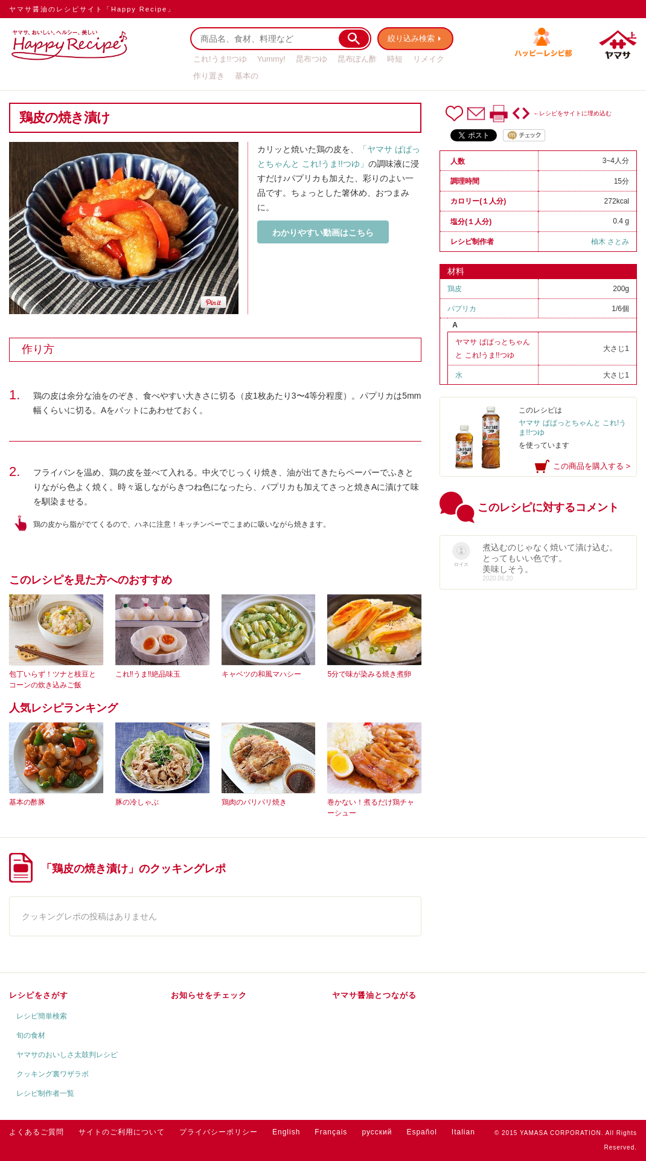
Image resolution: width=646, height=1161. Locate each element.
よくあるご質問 (36, 1132)
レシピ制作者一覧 (45, 1093)
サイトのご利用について (121, 1132)
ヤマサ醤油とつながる (374, 995)
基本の (246, 75)
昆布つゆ (311, 58)
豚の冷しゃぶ (137, 802)
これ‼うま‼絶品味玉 (148, 674)
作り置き (209, 75)
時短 (395, 58)
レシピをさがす (38, 995)
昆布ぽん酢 (357, 58)
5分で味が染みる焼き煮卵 (369, 674)
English (286, 1132)
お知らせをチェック (209, 995)
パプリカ (461, 308)
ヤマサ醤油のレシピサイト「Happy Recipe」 (92, 9)
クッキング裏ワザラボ (52, 1074)
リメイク (428, 58)
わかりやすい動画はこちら (323, 232)
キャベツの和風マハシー (261, 674)
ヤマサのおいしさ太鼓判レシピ (67, 1054)
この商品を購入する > (591, 466)
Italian (463, 1132)
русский (377, 1132)
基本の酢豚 (27, 802)
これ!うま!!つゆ (220, 58)
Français (331, 1132)
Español (421, 1132)
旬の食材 (30, 1035)
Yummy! (271, 58)
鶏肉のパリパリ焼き (254, 802)
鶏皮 (454, 289)
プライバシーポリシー (218, 1132)
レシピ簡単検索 (41, 1016)
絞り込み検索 (411, 38)
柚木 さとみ (610, 241)
